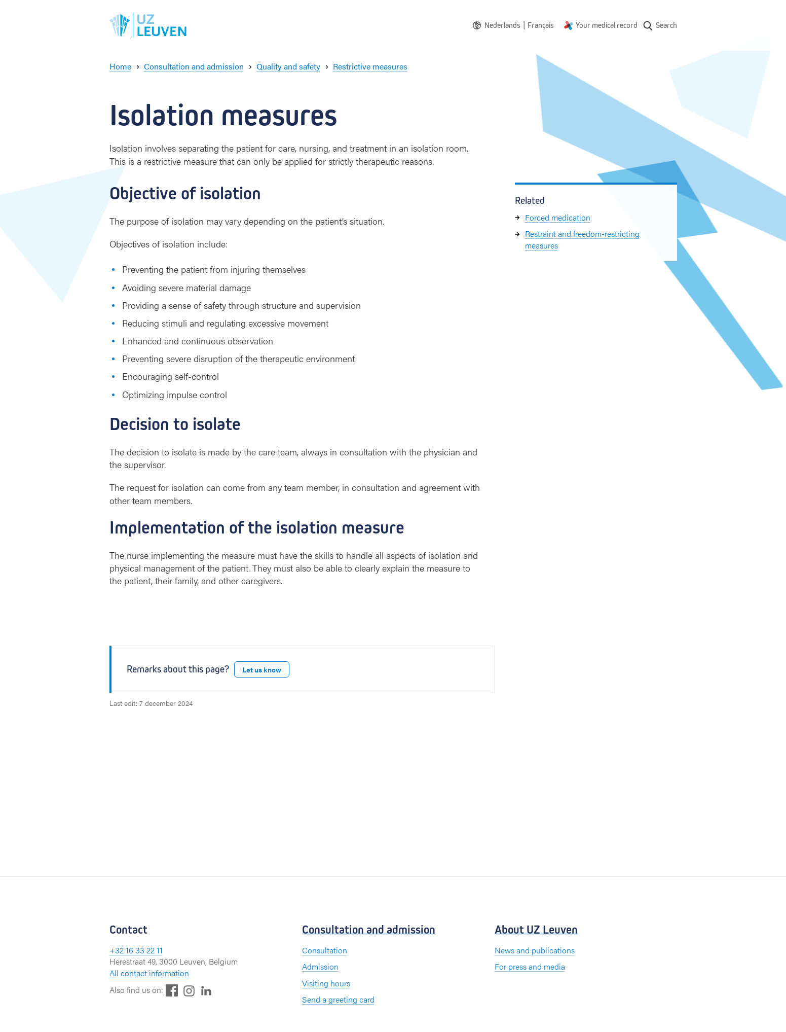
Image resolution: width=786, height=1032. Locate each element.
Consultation (324, 950)
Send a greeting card (338, 999)
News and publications (535, 950)
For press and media (530, 966)
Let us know (261, 669)
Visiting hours (326, 983)
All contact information (149, 973)
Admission (320, 966)
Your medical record (607, 25)
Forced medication (557, 217)
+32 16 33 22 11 (136, 950)
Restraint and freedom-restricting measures (582, 239)
